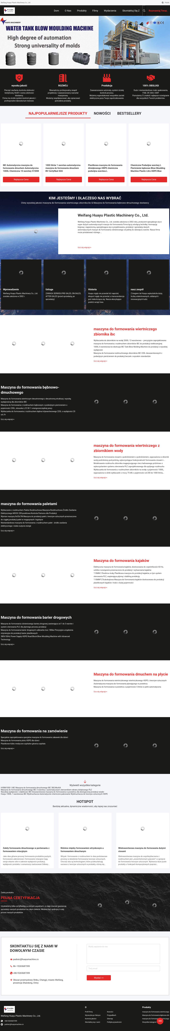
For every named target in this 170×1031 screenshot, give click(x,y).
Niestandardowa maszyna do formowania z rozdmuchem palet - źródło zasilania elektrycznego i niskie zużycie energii (34, 524)
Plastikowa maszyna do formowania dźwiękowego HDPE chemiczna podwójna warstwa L (105, 168)
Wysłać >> (99, 978)
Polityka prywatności (114, 1022)
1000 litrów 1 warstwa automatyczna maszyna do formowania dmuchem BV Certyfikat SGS (62, 168)
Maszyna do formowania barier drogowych (36, 617)
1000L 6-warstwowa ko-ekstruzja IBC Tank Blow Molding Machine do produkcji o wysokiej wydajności (130, 348)
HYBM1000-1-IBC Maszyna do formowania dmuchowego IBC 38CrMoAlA (31, 788)
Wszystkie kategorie (149, 1022)
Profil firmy (89, 1012)
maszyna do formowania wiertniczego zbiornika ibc (125, 331)
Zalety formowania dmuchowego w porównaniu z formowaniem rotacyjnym (26, 850)
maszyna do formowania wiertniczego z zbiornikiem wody (127, 448)
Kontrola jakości (90, 1019)
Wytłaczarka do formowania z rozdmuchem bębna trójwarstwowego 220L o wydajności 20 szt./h (38, 413)
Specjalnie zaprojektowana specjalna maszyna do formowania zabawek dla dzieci (34, 737)
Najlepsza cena (21, 179)
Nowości (110, 1012)
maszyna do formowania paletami (29, 504)
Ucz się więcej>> (84, 247)
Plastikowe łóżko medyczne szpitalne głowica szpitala (23, 744)
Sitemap (110, 1019)
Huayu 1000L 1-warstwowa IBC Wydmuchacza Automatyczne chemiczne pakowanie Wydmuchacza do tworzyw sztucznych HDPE (54, 794)
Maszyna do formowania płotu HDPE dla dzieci (20, 740)
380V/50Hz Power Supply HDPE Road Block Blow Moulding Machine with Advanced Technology (35, 638)
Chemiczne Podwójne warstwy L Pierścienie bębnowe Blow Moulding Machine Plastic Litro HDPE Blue (148, 168)
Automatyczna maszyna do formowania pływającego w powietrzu (121, 684)
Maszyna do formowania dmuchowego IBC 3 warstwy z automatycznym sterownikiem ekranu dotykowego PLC (46, 790)
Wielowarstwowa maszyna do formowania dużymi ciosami (142, 850)
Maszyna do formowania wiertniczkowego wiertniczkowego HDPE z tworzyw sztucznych (130, 680)
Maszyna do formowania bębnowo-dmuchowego (30, 390)
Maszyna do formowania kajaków (121, 560)
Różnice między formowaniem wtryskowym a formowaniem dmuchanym (82, 850)
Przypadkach (111, 1015)
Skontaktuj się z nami (92, 1022)
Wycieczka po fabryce (92, 1015)
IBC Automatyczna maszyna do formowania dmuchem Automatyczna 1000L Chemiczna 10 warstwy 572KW (21, 168)
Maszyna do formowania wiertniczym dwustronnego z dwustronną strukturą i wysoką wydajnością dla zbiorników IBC (36, 400)
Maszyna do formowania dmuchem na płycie (131, 674)
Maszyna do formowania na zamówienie (34, 731)
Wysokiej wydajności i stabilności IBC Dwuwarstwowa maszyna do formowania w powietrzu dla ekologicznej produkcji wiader (52, 792)
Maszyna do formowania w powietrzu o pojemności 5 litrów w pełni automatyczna (127, 687)
